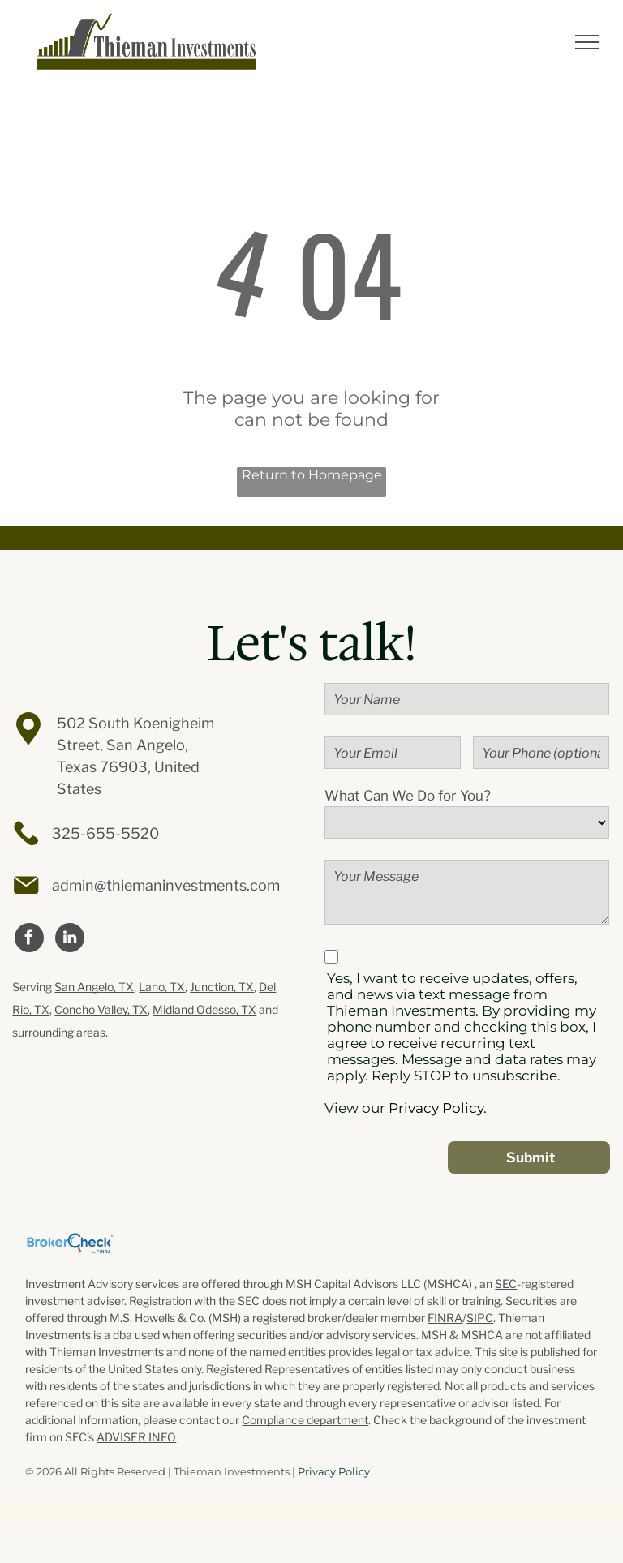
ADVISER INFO (136, 1437)
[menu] (587, 42)
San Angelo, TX (94, 987)
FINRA (445, 1318)
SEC (506, 1283)
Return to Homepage (312, 475)
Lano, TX (162, 987)
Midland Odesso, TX (204, 1009)
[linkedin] (69, 939)
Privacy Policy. (438, 1108)
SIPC (479, 1318)
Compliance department (305, 1420)
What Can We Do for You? (407, 796)
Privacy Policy (334, 1471)
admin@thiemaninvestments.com (166, 885)
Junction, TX (222, 987)
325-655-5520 (105, 833)
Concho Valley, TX (101, 1009)
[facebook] (29, 939)
